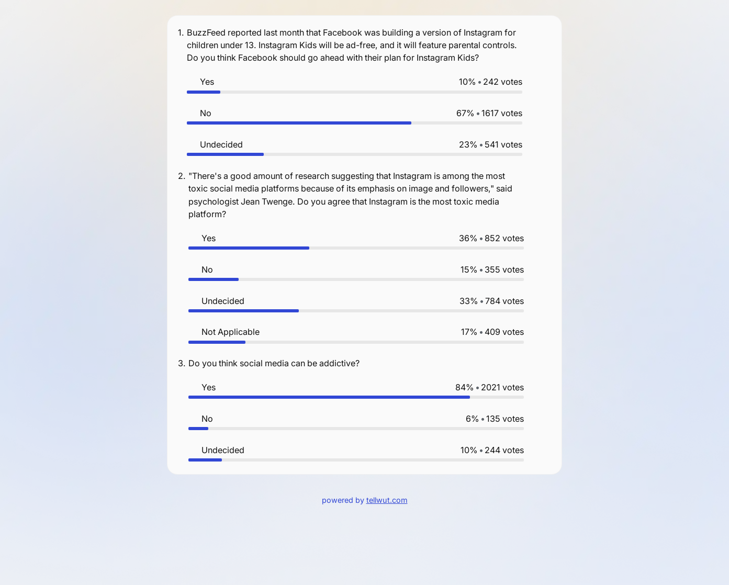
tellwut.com (387, 500)
